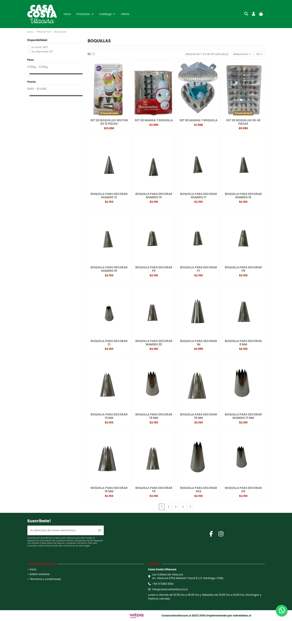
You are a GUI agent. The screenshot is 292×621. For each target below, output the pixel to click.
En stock (40, 47)
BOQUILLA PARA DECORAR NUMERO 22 (153, 342)
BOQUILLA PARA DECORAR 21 (109, 342)
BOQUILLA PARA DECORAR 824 (198, 489)
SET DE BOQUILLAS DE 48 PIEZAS (243, 122)
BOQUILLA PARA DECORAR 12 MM (109, 416)
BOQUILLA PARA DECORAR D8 (243, 489)
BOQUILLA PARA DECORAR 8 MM (243, 342)
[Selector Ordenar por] (242, 54)
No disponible (42, 51)
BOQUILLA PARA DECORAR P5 (153, 269)
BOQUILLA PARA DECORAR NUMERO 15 (153, 195)
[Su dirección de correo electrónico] (62, 530)
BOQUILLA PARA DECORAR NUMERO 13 (109, 195)
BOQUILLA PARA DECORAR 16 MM (198, 416)
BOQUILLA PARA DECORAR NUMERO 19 (109, 269)
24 (259, 54)
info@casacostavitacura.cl (170, 589)
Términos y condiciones (45, 579)
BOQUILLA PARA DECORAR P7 (198, 269)
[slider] (28, 73)
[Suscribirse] (100, 530)
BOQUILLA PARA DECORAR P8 (243, 269)
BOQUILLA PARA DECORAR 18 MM (109, 489)
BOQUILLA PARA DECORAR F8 (153, 489)
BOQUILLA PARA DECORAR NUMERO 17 (198, 195)
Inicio (33, 569)
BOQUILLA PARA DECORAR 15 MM (153, 416)
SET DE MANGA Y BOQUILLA (154, 120)
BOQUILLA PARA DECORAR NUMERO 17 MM (243, 416)
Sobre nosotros (40, 574)
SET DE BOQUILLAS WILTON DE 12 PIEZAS (109, 122)
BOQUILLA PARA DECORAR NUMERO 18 (243, 195)
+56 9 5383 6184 (162, 584)
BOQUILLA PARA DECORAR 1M (198, 342)
